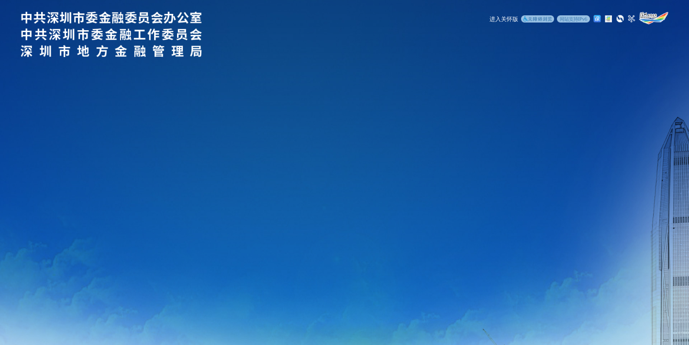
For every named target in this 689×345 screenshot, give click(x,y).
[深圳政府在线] (653, 18)
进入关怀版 (503, 19)
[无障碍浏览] (537, 19)
